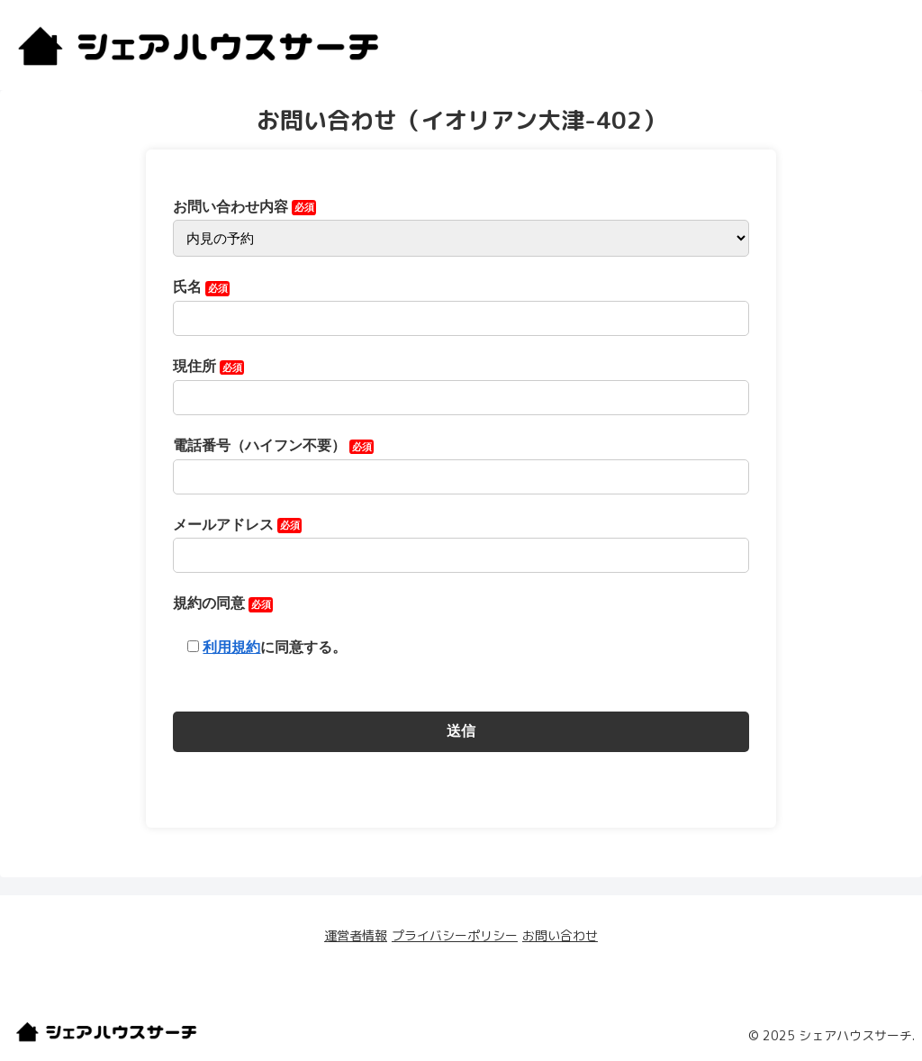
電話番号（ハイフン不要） (461, 461)
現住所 (461, 381)
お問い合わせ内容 (461, 223)
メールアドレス (461, 540)
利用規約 (231, 647)
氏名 (461, 302)
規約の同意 (260, 625)
